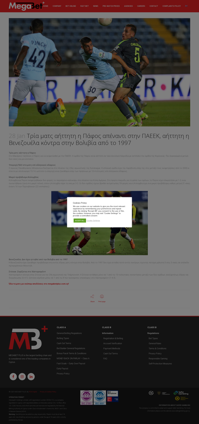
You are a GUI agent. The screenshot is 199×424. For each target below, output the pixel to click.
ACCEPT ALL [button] (79, 221)
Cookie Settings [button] (93, 220)
